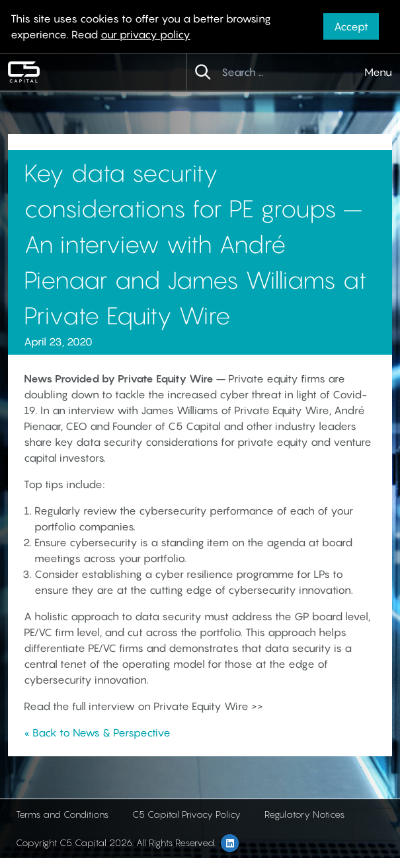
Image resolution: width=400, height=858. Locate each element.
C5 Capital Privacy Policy (186, 814)
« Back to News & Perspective (97, 732)
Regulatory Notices (304, 814)
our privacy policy (145, 34)
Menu (378, 72)
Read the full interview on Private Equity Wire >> (143, 706)
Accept (351, 26)
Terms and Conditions (62, 814)
